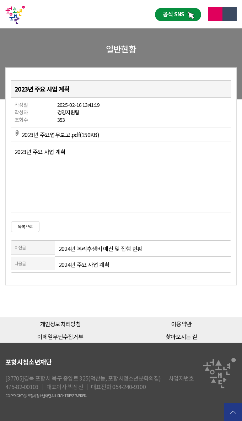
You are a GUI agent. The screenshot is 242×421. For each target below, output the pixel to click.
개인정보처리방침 (60, 323)
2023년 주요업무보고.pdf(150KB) (57, 134)
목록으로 (25, 226)
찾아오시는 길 (181, 336)
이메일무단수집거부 (60, 336)
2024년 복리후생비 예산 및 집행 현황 (100, 248)
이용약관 (181, 323)
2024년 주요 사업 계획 (84, 264)
